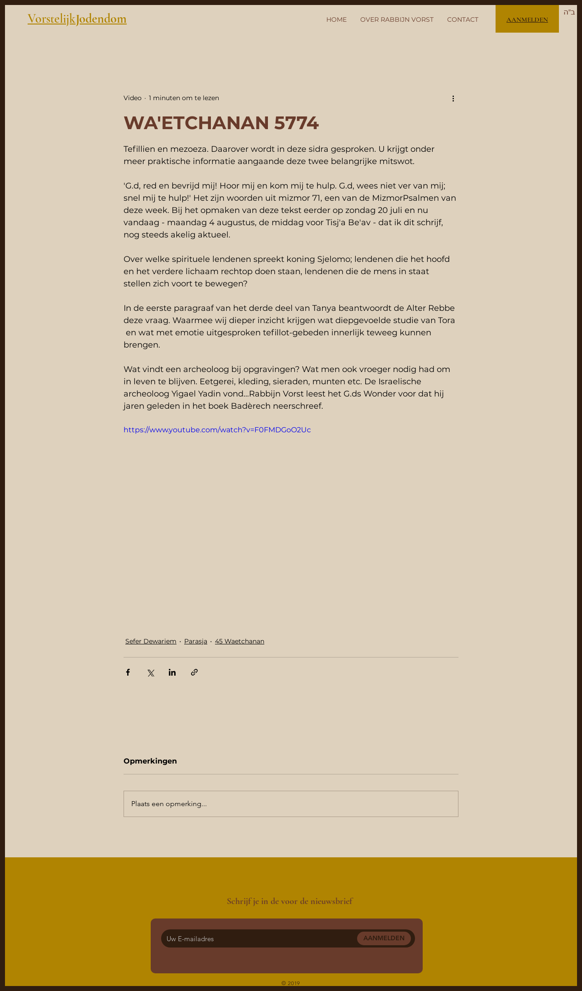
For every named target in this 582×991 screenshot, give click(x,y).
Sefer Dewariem (151, 641)
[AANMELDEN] (384, 938)
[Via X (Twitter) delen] (150, 672)
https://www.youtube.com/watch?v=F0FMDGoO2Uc (217, 429)
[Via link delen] (194, 672)
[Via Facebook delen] (128, 672)
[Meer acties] (453, 97)
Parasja (195, 641)
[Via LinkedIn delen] (172, 672)
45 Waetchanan (239, 641)
